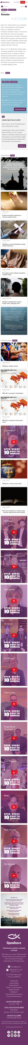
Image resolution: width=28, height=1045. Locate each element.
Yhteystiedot (14, 981)
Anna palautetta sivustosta (14, 994)
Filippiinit (8, 269)
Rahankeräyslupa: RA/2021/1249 (14, 1027)
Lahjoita (23, 2)
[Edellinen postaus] (26, 6)
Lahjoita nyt (22, 146)
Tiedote (3, 389)
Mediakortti (14, 992)
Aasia (7, 211)
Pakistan (8, 240)
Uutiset (3, 211)
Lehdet (3, 362)
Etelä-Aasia (8, 298)
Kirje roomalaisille (12, 10)
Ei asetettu (15, 340)
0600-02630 (14, 1010)
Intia (3, 82)
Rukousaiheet (4, 10)
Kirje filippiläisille (13, 82)
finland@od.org (15, 967)
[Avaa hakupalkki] (19, 2)
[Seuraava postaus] (2, 6)
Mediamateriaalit (14, 990)
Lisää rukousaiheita (20, 109)
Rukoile (7, 82)
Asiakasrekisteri (14, 985)
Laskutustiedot (14, 983)
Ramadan (8, 73)
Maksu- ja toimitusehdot (14, 987)
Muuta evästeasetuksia (14, 996)
